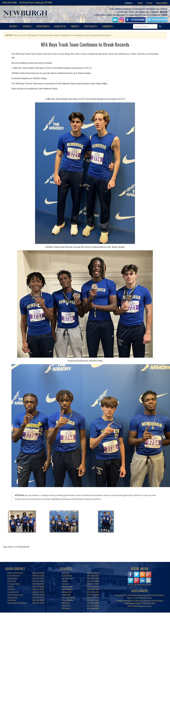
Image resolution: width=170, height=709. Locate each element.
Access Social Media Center (139, 585)
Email (140, 2)
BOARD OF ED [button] (60, 26)
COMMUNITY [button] (108, 26)
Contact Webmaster (124, 601)
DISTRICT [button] (14, 26)
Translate (129, 2)
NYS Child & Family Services (139, 606)
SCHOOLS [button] (27, 26)
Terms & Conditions (143, 601)
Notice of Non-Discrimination (139, 598)
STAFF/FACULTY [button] (91, 26)
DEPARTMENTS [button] (43, 26)
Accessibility (162, 2)
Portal (149, 2)
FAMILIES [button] (75, 26)
